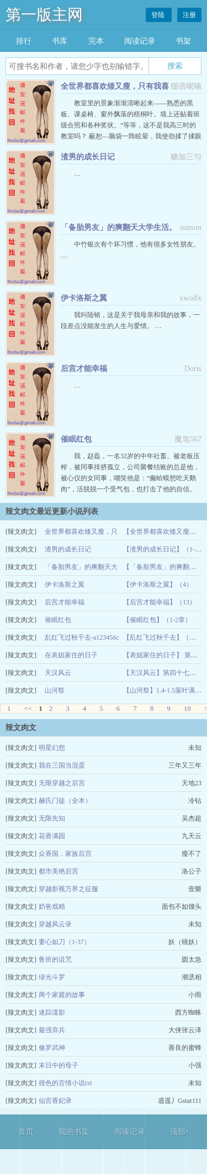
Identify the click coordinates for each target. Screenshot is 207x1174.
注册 (189, 15)
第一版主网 (44, 14)
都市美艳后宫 (58, 871)
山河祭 (55, 690)
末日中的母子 (58, 1065)
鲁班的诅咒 (55, 959)
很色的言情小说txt (65, 1083)
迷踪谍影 (52, 1012)
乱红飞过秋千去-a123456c (82, 637)
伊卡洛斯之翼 (84, 298)
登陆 (158, 15)
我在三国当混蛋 (62, 765)
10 (187, 708)
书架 (183, 41)
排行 (23, 41)
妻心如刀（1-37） (65, 942)
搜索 (175, 65)
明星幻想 (52, 748)
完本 (96, 41)
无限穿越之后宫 (62, 783)
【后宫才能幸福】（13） (159, 602)
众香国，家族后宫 (65, 853)
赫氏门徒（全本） (65, 801)
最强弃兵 (52, 1030)
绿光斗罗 (52, 977)
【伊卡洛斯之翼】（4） (158, 584)
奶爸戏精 (52, 906)
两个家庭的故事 (62, 995)
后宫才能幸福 (84, 368)
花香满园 (52, 836)
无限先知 (52, 818)
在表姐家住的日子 (71, 655)
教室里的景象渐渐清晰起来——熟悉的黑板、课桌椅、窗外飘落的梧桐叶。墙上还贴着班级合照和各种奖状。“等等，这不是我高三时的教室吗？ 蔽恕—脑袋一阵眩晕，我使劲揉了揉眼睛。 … (131, 125)
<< (28, 708)
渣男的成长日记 (88, 157)
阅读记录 (139, 41)
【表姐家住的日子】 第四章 (163, 655)
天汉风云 (58, 673)
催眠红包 (76, 439)
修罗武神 (52, 1048)
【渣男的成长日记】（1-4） (164, 549)
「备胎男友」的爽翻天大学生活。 (119, 227)
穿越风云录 (55, 924)
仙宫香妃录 (55, 1101)
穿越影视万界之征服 (68, 889)
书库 (59, 41)
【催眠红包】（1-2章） (157, 620)
